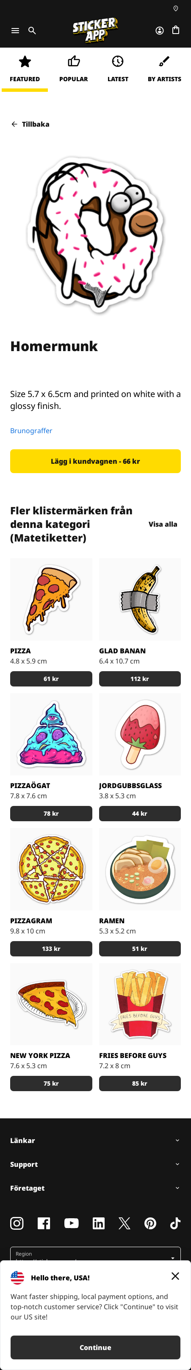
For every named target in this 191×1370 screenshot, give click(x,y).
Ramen (112, 920)
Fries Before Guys (132, 1055)
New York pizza (40, 1055)
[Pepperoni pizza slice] (51, 1004)
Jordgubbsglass (130, 785)
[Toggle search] (30, 31)
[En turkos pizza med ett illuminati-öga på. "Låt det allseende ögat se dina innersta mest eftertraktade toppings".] (51, 734)
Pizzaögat (30, 785)
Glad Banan (122, 650)
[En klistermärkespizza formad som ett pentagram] (51, 869)
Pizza (20, 650)
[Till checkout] (176, 31)
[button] (95, 461)
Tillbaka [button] (30, 124)
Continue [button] (95, 1347)
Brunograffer (31, 430)
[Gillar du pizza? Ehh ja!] (51, 599)
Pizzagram (31, 920)
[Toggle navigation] (15, 31)
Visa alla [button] (163, 524)
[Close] (175, 1276)
